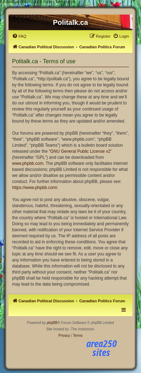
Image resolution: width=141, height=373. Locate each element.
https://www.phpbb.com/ (34, 187)
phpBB (52, 323)
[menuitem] (19, 36)
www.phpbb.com (27, 163)
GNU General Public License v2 (80, 151)
